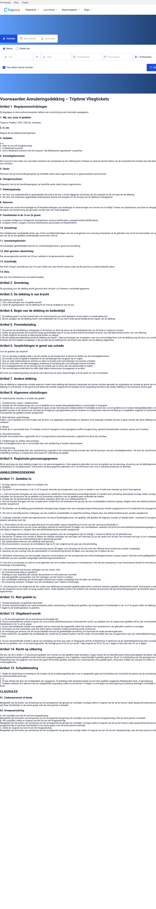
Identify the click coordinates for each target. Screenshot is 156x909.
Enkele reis (25, 48)
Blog (16, 2)
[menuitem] (32, 10)
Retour (9, 48)
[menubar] (59, 10)
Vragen (25, 2)
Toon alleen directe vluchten (19, 67)
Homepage (5, 2)
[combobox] (18, 57)
